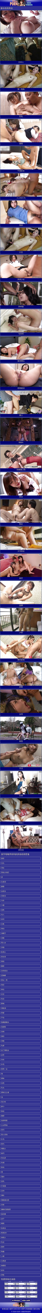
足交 (2, 994)
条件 (11, 1309)
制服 (2, 1251)
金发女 (3, 891)
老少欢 (3, 1102)
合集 (2, 924)
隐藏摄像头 (5, 1022)
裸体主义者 (5, 1092)
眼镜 (2, 1003)
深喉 (2, 938)
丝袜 (2, 1205)
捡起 (2, 1111)
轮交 (2, 999)
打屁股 (3, 1186)
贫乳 (2, 1181)
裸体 (2, 1078)
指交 (2, 985)
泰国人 (3, 1237)
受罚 (2, 1130)
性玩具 (3, 1158)
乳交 (2, 1242)
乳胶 (2, 1045)
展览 (2, 961)
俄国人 (3, 1148)
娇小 (2, 1106)
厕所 (2, 1247)
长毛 (2, 1064)
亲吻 (2, 1041)
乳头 (2, 1088)
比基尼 (3, 882)
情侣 (2, 928)
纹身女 (3, 1228)
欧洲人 (3, 952)
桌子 (2, 1219)
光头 (2, 863)
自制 (2, 1031)
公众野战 (4, 1125)
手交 (2, 1017)
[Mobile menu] (2, 3)
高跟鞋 (3, 1027)
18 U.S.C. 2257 (19, 1309)
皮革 (2, 1055)
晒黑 (2, 1223)
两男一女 (4, 1069)
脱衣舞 (3, 1214)
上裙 (2, 1256)
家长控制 (37, 1309)
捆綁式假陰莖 (6, 1209)
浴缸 (2, 868)
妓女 (2, 1270)
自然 (2, 1083)
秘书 (2, 1153)
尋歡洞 (3, 1008)
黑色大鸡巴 (5, 872)
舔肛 (2, 858)
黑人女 (3, 943)
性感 (2, 1162)
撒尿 (2, 1116)
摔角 (2, 1275)
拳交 (2, 989)
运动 (2, 1191)
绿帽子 (3, 933)
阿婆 (2, 1013)
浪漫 (2, 947)
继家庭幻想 (5, 1200)
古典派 (3, 1261)
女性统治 (4, 971)
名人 (2, 914)
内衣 (2, 1060)
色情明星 (4, 1120)
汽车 (2, 900)
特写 (2, 919)
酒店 (2, 1036)
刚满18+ (4, 1233)
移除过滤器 (26, 1300)
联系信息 (5, 1309)
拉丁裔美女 (5, 1050)
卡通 (2, 905)
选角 (2, 910)
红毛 (2, 1139)
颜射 (2, 966)
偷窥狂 (3, 1265)
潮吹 (2, 1195)
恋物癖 (3, 975)
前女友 (3, 957)
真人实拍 (4, 1134)
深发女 (3, 896)
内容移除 (29, 1309)
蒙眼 (2, 886)
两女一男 (4, 980)
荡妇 (2, 1177)
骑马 (2, 1144)
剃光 (2, 1167)
